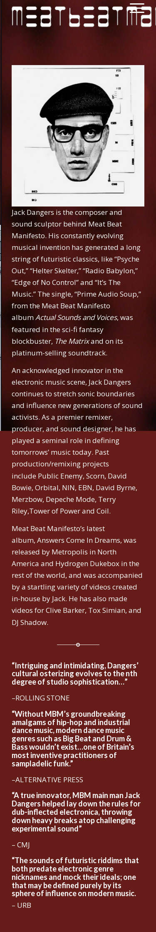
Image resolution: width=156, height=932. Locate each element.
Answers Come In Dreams (78, 540)
